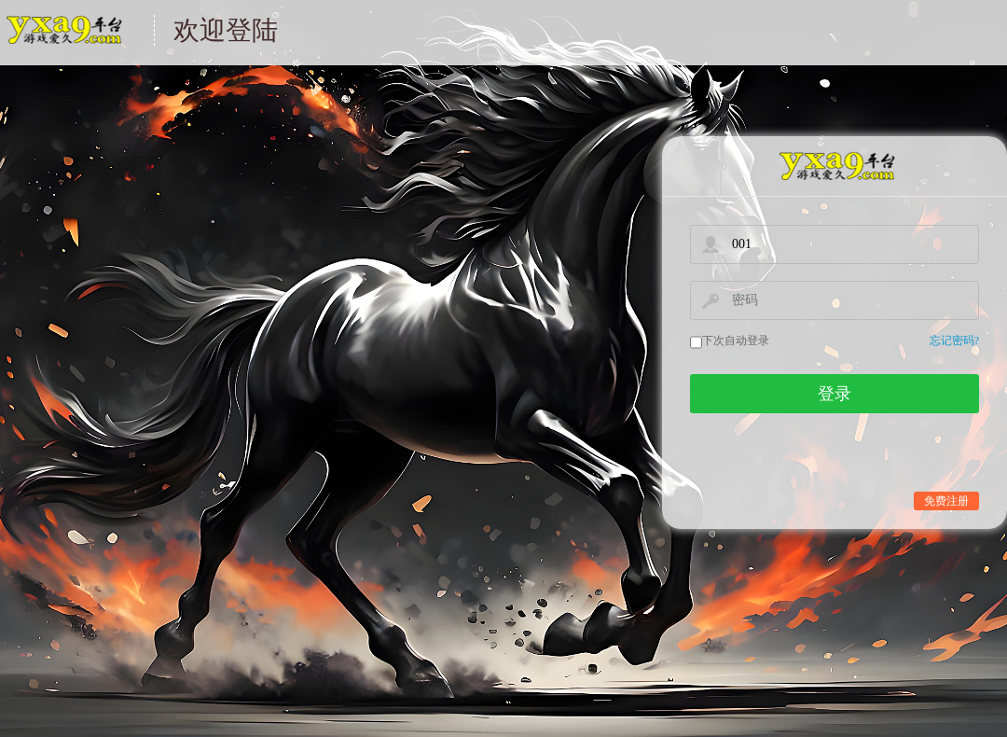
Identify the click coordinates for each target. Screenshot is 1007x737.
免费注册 (946, 501)
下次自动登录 (735, 340)
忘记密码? (954, 341)
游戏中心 (63, 41)
